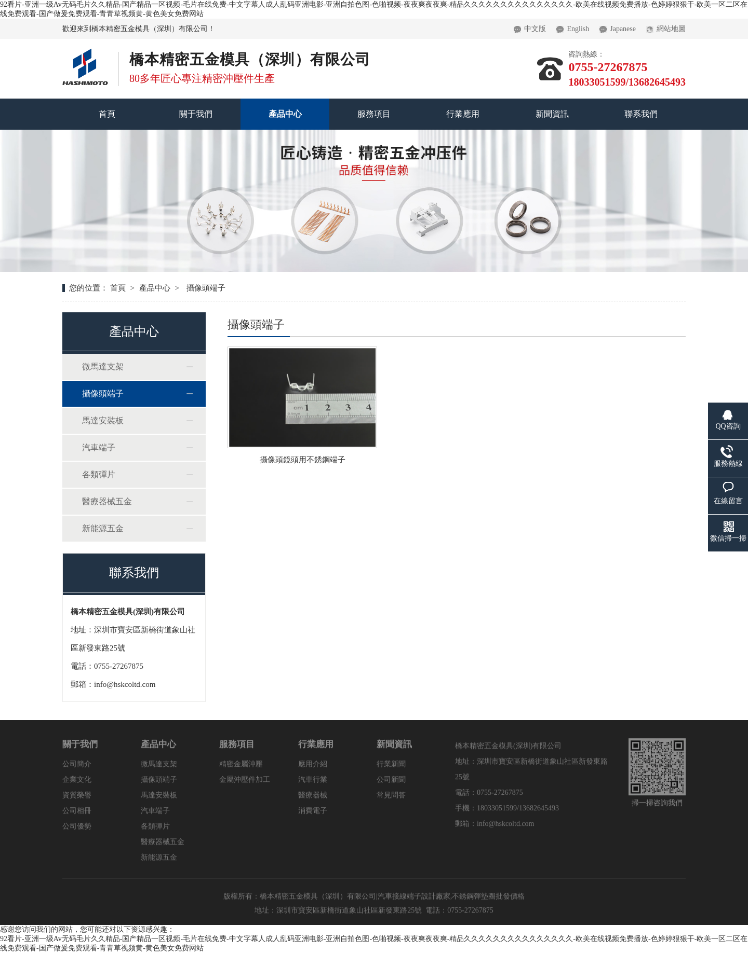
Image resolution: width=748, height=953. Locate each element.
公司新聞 (391, 782)
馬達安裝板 (103, 420)
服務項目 (374, 113)
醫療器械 (312, 798)
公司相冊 (76, 814)
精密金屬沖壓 (241, 767)
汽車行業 (312, 782)
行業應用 (462, 113)
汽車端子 (98, 447)
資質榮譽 (76, 798)
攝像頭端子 (103, 393)
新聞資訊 (552, 113)
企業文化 (76, 782)
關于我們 (195, 113)
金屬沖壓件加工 (244, 782)
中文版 (530, 26)
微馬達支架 (103, 366)
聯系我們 (641, 113)
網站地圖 (666, 26)
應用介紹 (312, 767)
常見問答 (391, 798)
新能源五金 (103, 528)
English (572, 26)
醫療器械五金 (107, 501)
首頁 (107, 113)
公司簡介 (76, 767)
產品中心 (285, 113)
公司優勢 (76, 829)
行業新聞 (391, 767)
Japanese (617, 26)
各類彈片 (98, 474)
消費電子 (312, 814)
